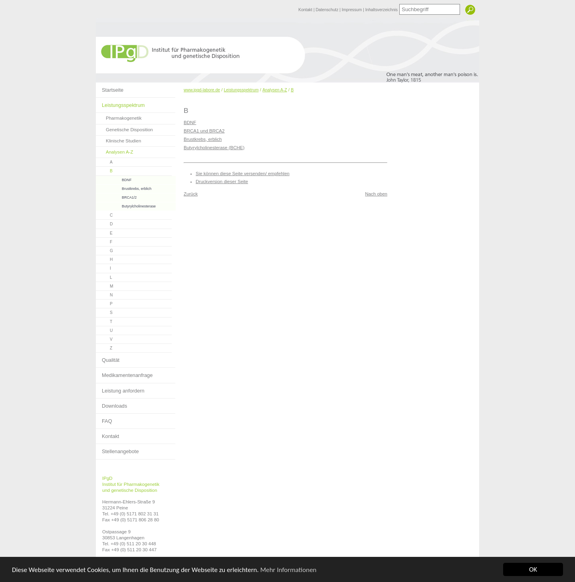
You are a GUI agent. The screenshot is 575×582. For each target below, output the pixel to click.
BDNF (113, 179)
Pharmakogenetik (119, 116)
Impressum (352, 10)
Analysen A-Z (114, 150)
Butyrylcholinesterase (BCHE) (214, 147)
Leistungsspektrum (120, 103)
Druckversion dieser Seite (222, 181)
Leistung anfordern (120, 388)
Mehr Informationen (288, 570)
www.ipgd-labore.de (202, 90)
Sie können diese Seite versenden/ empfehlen (242, 173)
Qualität (107, 358)
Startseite (109, 88)
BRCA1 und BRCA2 (204, 130)
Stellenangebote (117, 449)
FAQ (104, 419)
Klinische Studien (118, 139)
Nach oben (376, 193)
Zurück (191, 193)
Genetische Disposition (124, 128)
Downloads (111, 404)
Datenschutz (327, 10)
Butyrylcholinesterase (126, 205)
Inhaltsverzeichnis (381, 10)
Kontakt (305, 10)
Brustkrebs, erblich (123, 188)
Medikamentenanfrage (124, 373)
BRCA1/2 (116, 196)
